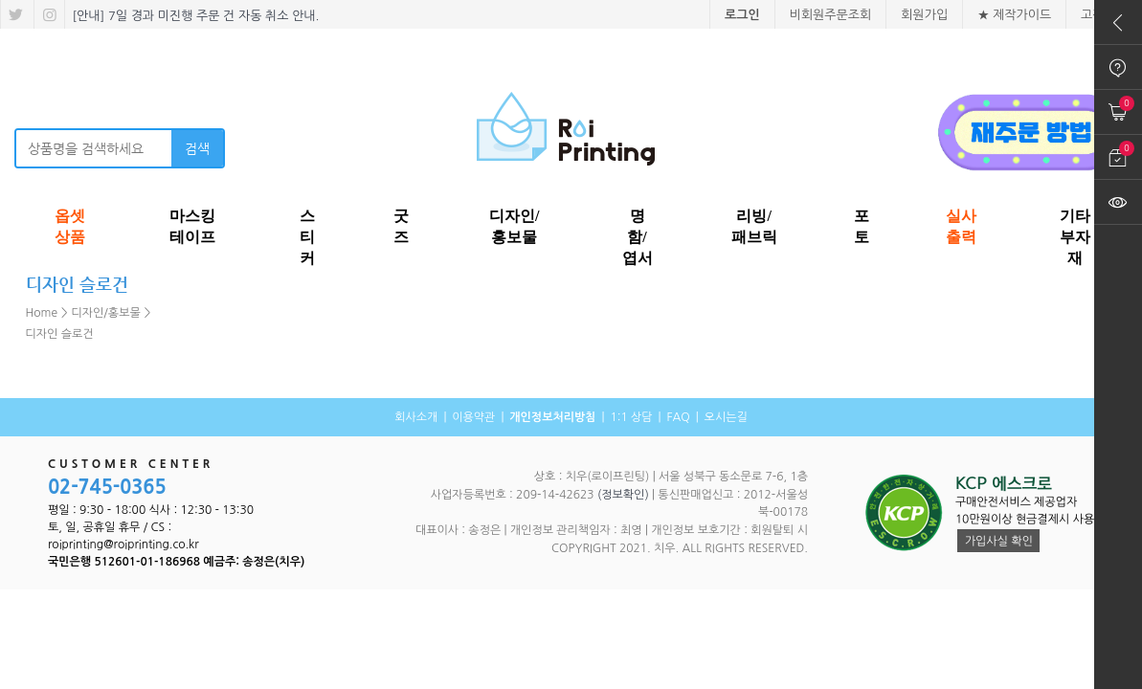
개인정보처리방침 (552, 417)
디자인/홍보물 (106, 313)
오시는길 (726, 417)
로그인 (742, 15)
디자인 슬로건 (60, 334)
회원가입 (924, 15)
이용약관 (473, 417)
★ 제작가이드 (1014, 15)
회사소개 (415, 417)
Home (41, 313)
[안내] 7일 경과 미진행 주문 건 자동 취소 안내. (194, 16)
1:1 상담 (631, 417)
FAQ (677, 417)
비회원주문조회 (831, 15)
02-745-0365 (107, 487)
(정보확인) (623, 494)
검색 (197, 148)
